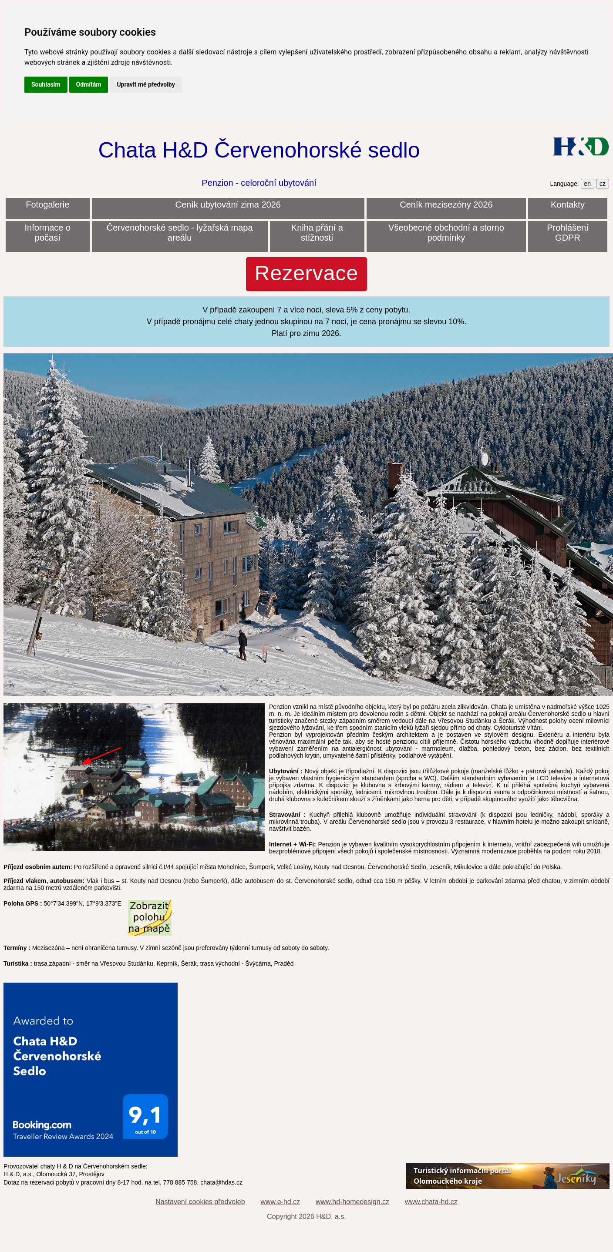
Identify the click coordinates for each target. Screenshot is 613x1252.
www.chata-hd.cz (431, 1201)
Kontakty (568, 204)
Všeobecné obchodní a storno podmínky (446, 232)
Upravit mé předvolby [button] (146, 84)
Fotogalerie (47, 204)
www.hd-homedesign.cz (352, 1201)
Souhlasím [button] (46, 84)
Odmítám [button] (88, 84)
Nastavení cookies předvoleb (200, 1201)
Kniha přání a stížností (317, 232)
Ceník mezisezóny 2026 (446, 204)
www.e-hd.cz (280, 1201)
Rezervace (306, 273)
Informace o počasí (47, 232)
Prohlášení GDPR (568, 232)
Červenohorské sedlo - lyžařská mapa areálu (180, 232)
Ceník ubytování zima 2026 (228, 204)
